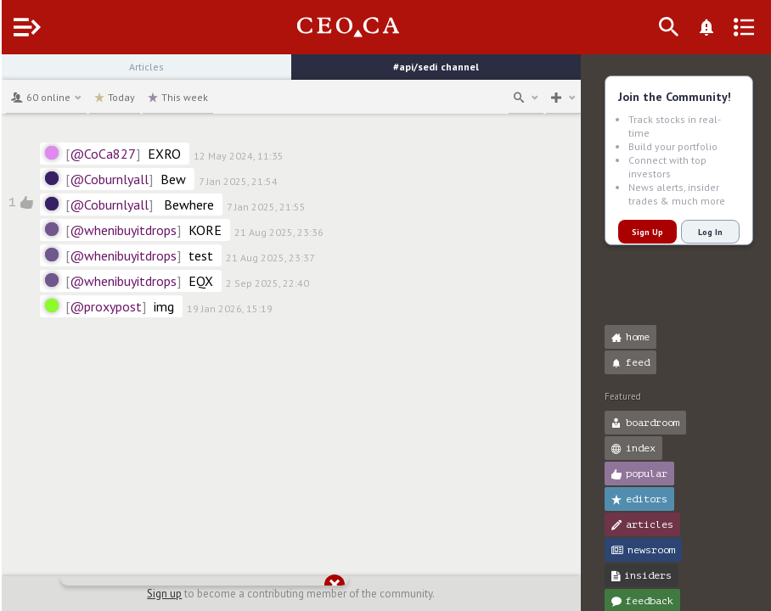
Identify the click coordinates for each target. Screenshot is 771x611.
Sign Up (645, 232)
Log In (708, 232)
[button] (17, 74)
